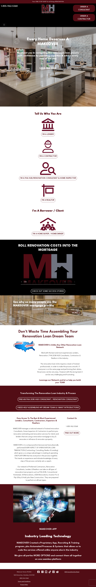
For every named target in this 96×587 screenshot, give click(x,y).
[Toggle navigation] (4, 24)
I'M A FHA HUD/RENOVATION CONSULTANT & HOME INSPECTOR (48, 178)
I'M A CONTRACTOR (48, 156)
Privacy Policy (24, 584)
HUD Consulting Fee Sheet (72, 572)
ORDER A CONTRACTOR (84, 17)
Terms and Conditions (24, 581)
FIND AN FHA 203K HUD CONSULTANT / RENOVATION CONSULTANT (48, 399)
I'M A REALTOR (48, 200)
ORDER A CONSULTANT (84, 8)
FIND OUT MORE (75, 311)
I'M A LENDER (48, 134)
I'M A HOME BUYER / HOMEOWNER (48, 234)
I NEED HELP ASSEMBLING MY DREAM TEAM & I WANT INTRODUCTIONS (48, 408)
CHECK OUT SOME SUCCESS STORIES (48, 291)
